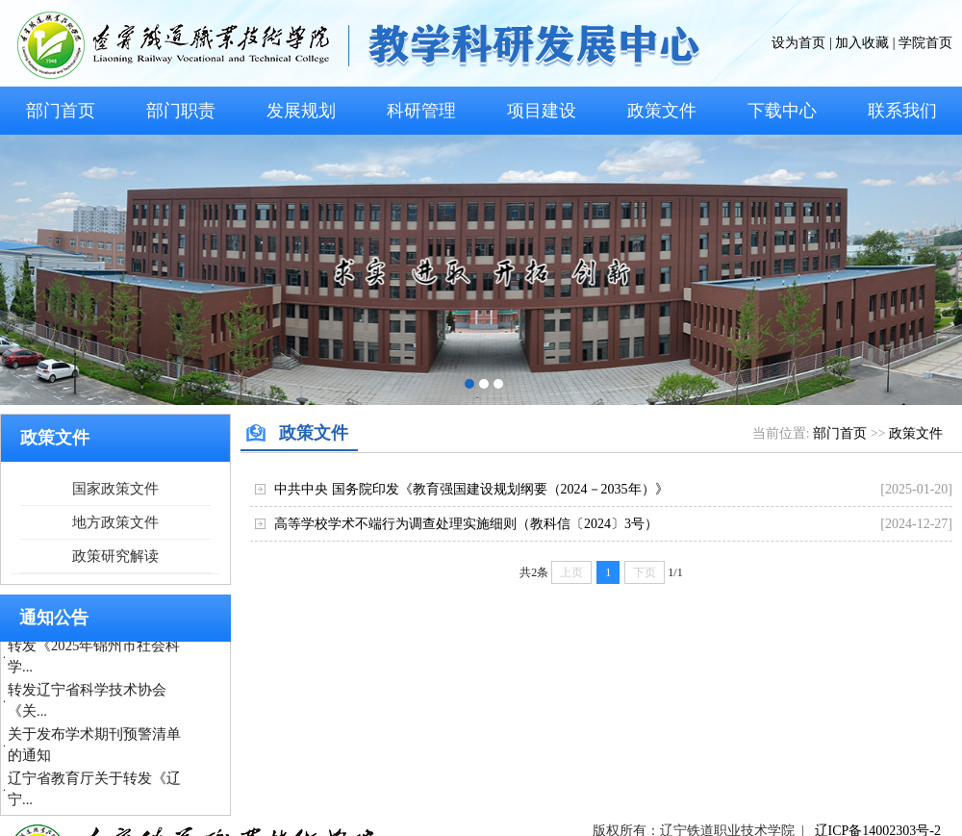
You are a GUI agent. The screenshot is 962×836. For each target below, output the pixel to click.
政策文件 (661, 110)
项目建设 (541, 110)
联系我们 (902, 110)
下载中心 (782, 110)
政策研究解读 (115, 556)
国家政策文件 (115, 488)
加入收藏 (862, 43)
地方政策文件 (115, 522)
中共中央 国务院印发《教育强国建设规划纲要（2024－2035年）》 (471, 489)
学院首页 (925, 43)
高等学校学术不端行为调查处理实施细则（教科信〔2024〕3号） (466, 524)
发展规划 (301, 110)
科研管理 (421, 110)
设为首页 (798, 43)
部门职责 (180, 110)
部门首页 (60, 110)
